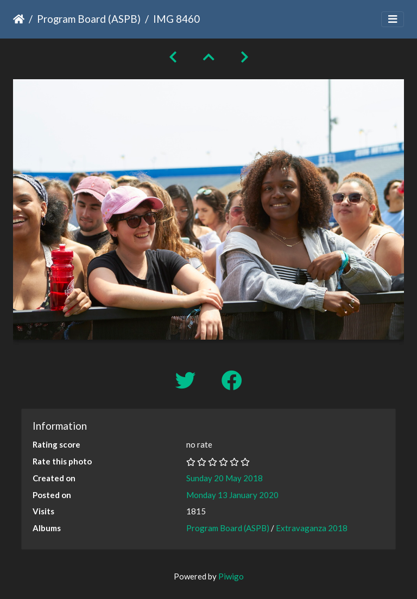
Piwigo (231, 576)
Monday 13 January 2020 (232, 495)
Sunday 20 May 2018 (224, 478)
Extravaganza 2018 (312, 528)
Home (18, 19)
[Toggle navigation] (392, 19)
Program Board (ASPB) (89, 18)
